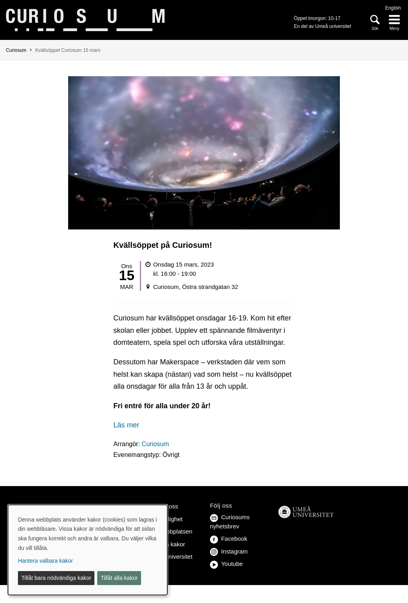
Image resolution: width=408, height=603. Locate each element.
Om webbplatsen (169, 531)
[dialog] (87, 550)
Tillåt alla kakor (119, 578)
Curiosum (16, 50)
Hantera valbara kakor (45, 561)
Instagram (229, 551)
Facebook (228, 538)
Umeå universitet (169, 556)
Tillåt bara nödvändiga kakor (56, 578)
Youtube (226, 563)
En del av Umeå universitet (322, 26)
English (393, 8)
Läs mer (126, 425)
